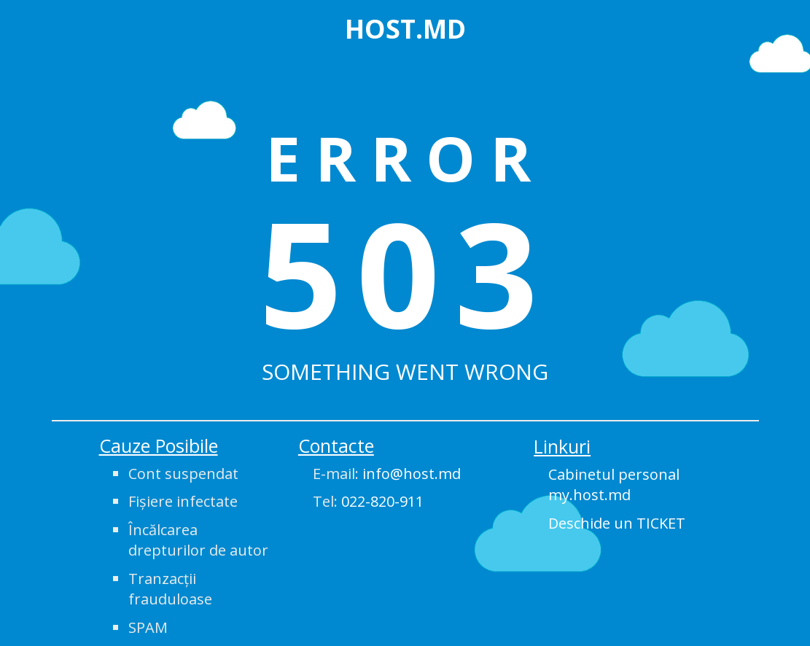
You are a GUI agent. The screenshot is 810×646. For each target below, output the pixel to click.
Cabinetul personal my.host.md (613, 484)
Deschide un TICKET (616, 523)
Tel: (368, 501)
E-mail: (387, 473)
